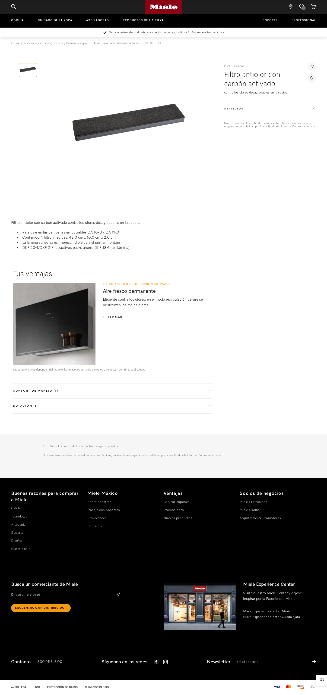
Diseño (16, 540)
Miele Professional (254, 502)
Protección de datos (62, 687)
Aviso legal (19, 687)
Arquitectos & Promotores (260, 518)
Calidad (17, 508)
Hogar (15, 43)
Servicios (234, 108)
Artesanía (18, 524)
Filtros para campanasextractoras (115, 43)
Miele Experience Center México (268, 611)
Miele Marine (250, 510)
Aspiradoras (97, 20)
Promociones (174, 510)
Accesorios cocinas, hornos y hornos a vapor (55, 43)
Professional (304, 20)
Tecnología (19, 516)
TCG (37, 687)
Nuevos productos (178, 518)
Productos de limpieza (143, 20)
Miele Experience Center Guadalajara (271, 617)
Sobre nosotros (99, 502)
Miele (163, 7)
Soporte (270, 20)
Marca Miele (20, 549)
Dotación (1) (25, 406)
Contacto (94, 526)
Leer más (114, 317)
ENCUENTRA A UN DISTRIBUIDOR (41, 608)
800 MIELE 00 (49, 662)
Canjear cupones (177, 502)
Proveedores (97, 518)
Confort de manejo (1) (35, 391)
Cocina (17, 20)
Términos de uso (97, 687)
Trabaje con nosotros (103, 510)
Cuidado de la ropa (55, 20)
